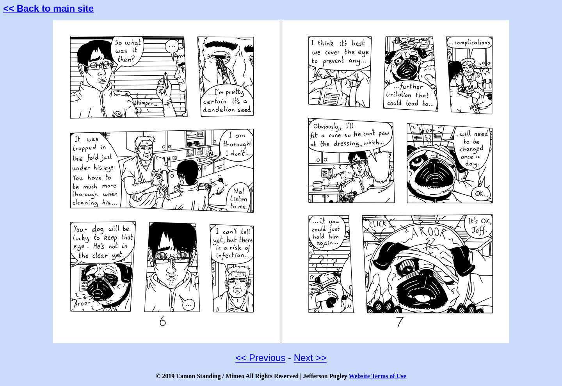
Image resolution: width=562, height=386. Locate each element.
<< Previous (260, 357)
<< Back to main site (48, 8)
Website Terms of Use (377, 376)
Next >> (310, 357)
